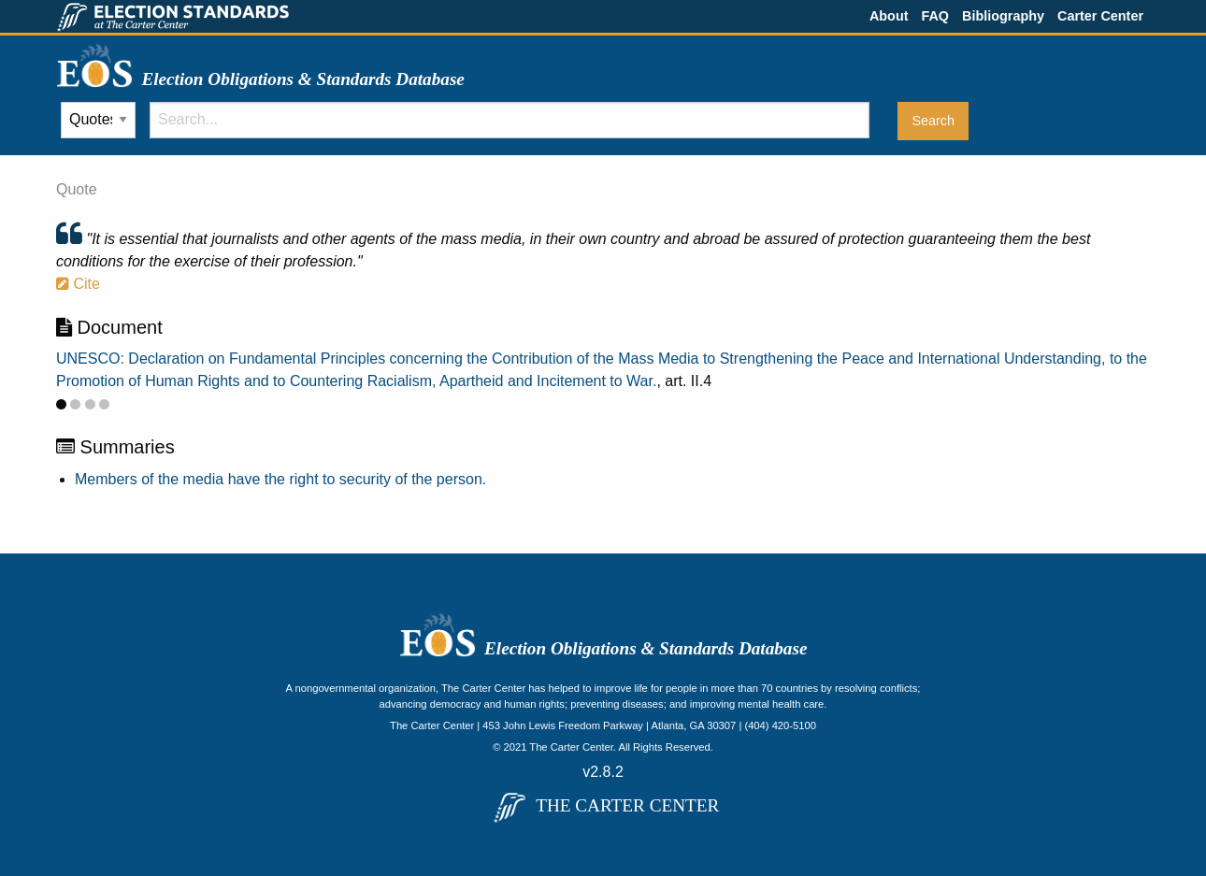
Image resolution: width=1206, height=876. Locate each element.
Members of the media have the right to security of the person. (280, 479)
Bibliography (1003, 15)
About (889, 15)
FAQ (935, 15)
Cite (78, 284)
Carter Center (1100, 15)
